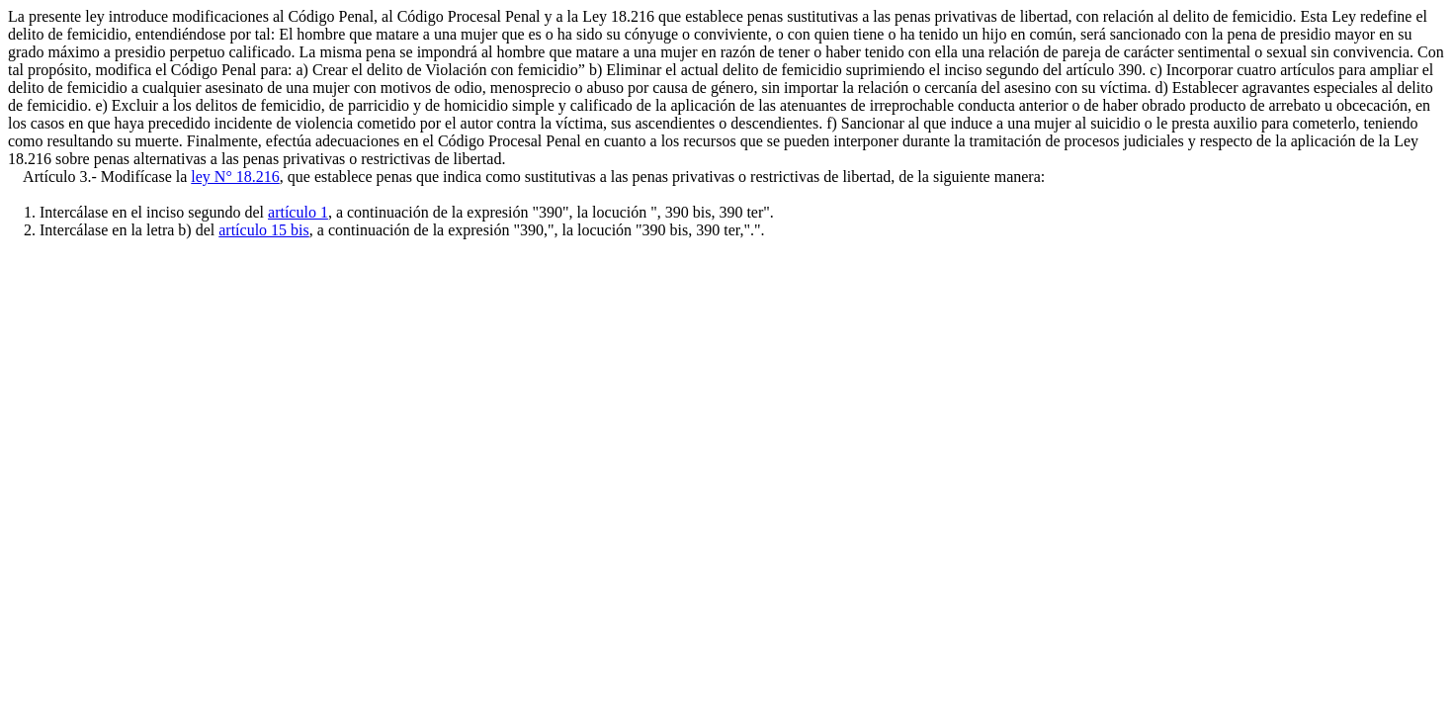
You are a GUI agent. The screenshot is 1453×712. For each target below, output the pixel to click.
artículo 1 (298, 212)
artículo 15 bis (263, 230)
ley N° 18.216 (235, 176)
